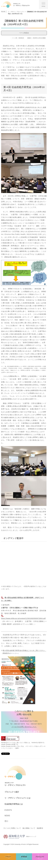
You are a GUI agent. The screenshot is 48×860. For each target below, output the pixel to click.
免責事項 (40, 828)
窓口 (6, 821)
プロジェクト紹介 (12, 792)
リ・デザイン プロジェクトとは (17, 798)
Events (8, 810)
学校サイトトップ (19, 836)
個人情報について (28, 828)
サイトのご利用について (12, 828)
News (7, 816)
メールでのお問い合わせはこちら (24, 727)
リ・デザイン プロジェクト (16, 11)
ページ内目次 (24, 33)
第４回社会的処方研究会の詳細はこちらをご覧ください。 (24, 650)
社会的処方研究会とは (14, 804)
